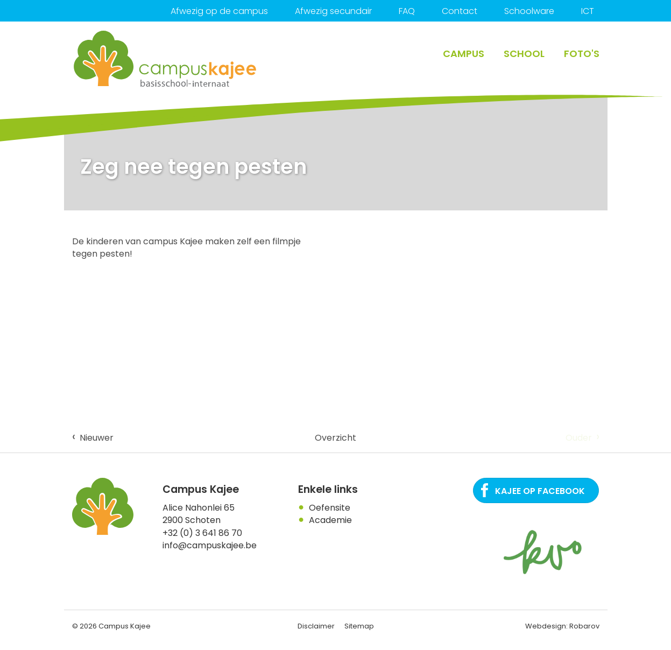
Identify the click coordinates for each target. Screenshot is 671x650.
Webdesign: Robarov (562, 626)
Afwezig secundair (333, 11)
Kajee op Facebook (540, 491)
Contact (459, 11)
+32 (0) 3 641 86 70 (202, 533)
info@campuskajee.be (210, 545)
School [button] (524, 53)
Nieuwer (93, 436)
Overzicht (335, 438)
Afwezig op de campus (219, 11)
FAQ (407, 11)
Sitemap (359, 626)
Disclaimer (316, 626)
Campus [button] (463, 53)
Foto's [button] (581, 53)
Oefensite (329, 507)
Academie (330, 520)
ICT (587, 11)
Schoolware (529, 11)
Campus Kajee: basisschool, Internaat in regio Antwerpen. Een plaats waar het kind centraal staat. (165, 59)
